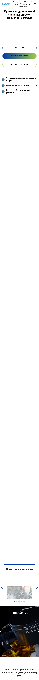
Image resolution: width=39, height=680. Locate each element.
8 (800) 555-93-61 (22, 4)
